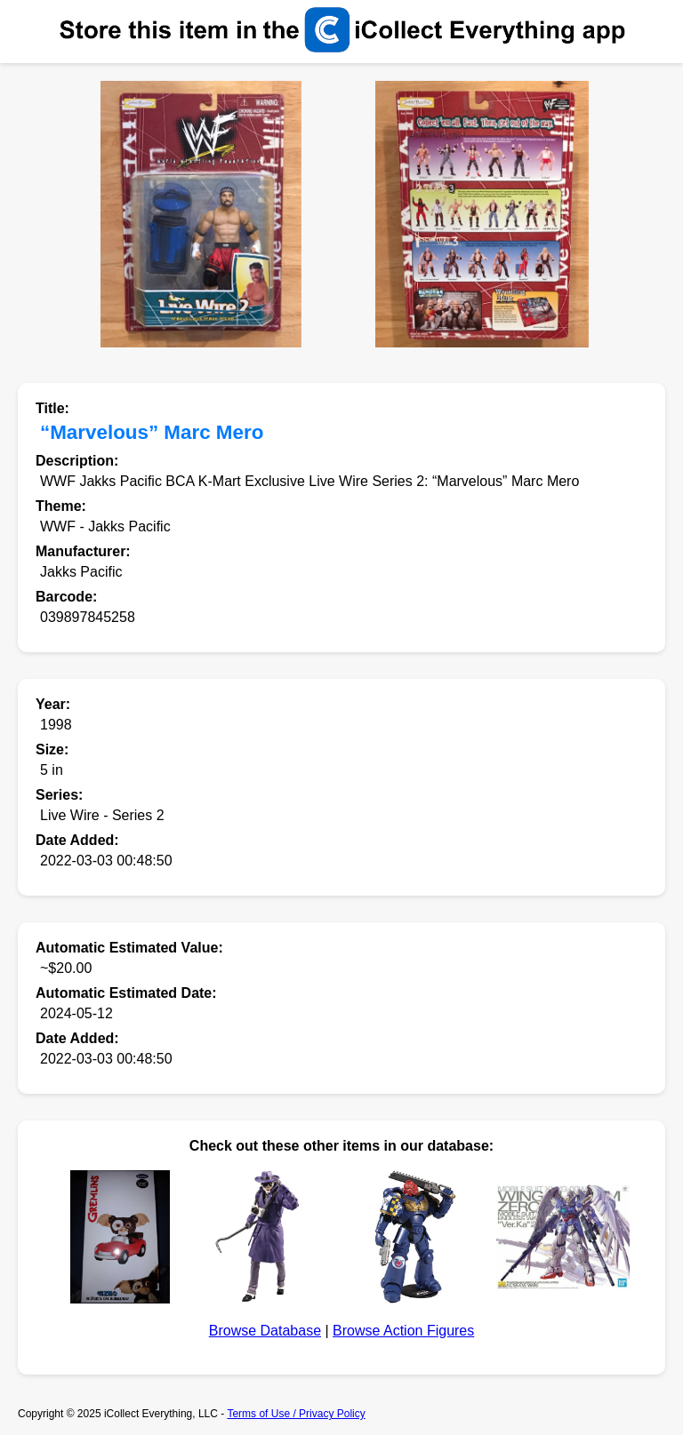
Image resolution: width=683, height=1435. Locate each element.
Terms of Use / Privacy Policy (296, 1413)
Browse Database (265, 1330)
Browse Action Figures (403, 1330)
